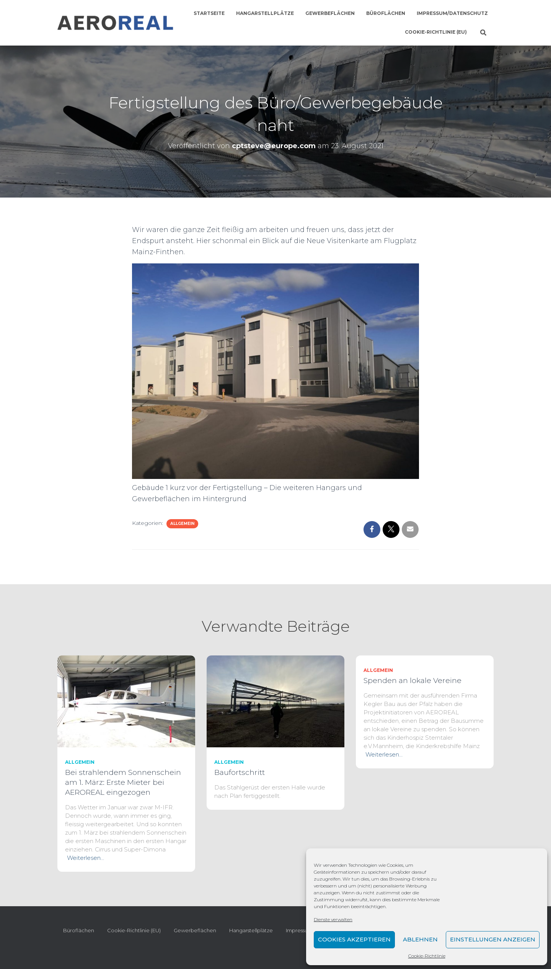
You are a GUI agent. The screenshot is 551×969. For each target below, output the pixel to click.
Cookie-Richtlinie (426, 956)
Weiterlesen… (85, 857)
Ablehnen (420, 939)
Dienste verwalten (333, 919)
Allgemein (182, 523)
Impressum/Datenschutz (452, 13)
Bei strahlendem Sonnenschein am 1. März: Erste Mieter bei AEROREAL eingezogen (123, 782)
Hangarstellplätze (265, 13)
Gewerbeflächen (330, 13)
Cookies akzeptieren (354, 939)
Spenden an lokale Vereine (412, 680)
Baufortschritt (239, 772)
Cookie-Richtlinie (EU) (436, 32)
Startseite (209, 13)
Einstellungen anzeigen (492, 939)
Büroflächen (385, 13)
